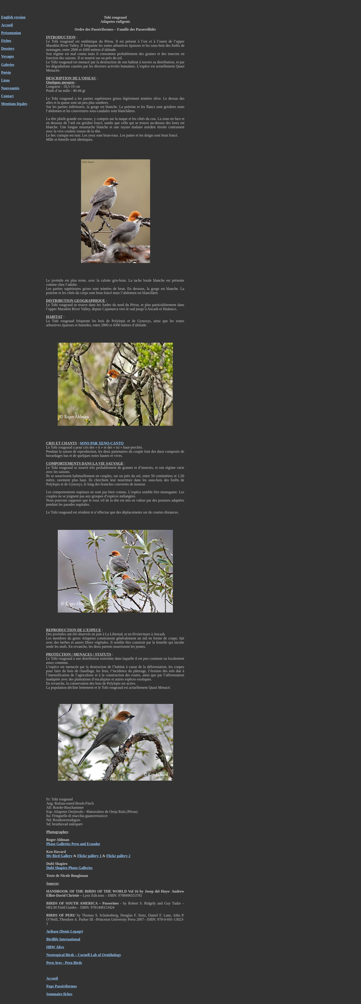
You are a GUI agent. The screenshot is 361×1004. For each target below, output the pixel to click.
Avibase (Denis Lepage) (64, 931)
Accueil (7, 25)
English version (13, 17)
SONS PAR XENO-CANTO (102, 443)
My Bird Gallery (59, 856)
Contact (7, 96)
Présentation (11, 33)
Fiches (6, 41)
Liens (5, 80)
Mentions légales (14, 104)
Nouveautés (10, 88)
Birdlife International (63, 939)
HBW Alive (55, 947)
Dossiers (7, 48)
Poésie (6, 72)
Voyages (7, 56)
